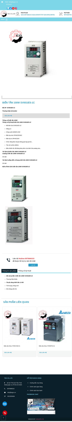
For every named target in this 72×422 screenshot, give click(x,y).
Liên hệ (33, 265)
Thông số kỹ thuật (26, 271)
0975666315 (10, 389)
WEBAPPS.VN (39, 420)
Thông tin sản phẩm (10, 271)
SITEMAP (9, 4)
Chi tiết (4, 157)
